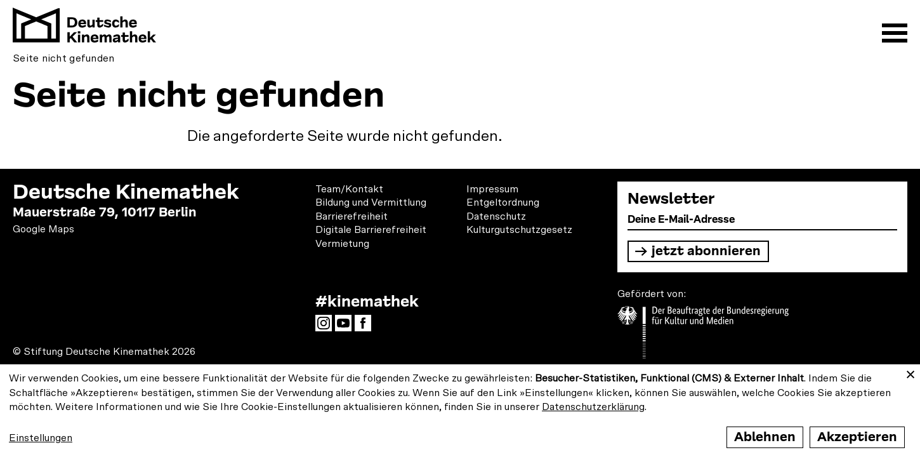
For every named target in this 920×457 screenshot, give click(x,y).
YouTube (346, 326)
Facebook (366, 326)
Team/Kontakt (349, 189)
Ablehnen (765, 437)
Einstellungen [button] (40, 438)
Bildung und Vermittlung (370, 202)
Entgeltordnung (502, 202)
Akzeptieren (857, 437)
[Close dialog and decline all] (910, 372)
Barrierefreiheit (351, 216)
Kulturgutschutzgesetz (519, 230)
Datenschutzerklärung (593, 407)
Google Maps (43, 229)
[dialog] (460, 410)
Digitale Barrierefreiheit (370, 230)
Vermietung (342, 244)
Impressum (492, 189)
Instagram (327, 326)
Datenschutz (496, 216)
